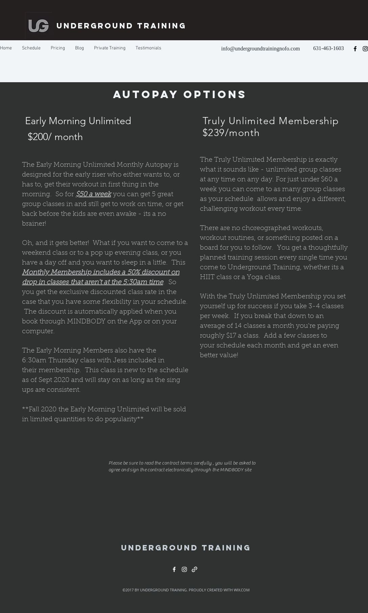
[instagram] (184, 569)
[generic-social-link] (194, 569)
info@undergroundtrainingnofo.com (260, 48)
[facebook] (355, 48)
